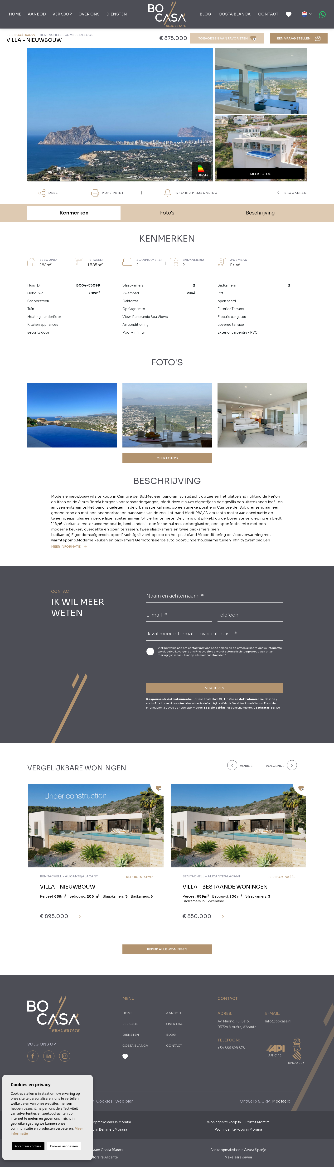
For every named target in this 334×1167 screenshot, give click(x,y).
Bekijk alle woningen (167, 949)
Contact (268, 14)
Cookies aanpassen (64, 1146)
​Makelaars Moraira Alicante (96, 1157)
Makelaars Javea (238, 1157)
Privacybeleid (204, 651)
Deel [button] (48, 193)
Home (15, 14)
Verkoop (62, 14)
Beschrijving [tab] (260, 213)
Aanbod (37, 14)
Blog (205, 14)
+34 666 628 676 (231, 1048)
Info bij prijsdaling (191, 193)
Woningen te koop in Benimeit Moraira (95, 1129)
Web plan (124, 1101)
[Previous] (243, 765)
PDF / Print (107, 193)
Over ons (89, 14)
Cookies (104, 1101)
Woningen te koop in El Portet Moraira (238, 1122)
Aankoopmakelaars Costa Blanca (96, 1150)
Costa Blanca (235, 14)
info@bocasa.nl (278, 1021)
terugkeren (292, 193)
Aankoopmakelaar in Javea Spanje (238, 1150)
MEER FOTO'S (167, 458)
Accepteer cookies (28, 1146)
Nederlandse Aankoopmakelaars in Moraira (95, 1122)
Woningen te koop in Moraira (238, 1129)
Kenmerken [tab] (73, 213)
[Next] (280, 765)
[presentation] (171, 669)
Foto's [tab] (167, 213)
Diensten (116, 14)
